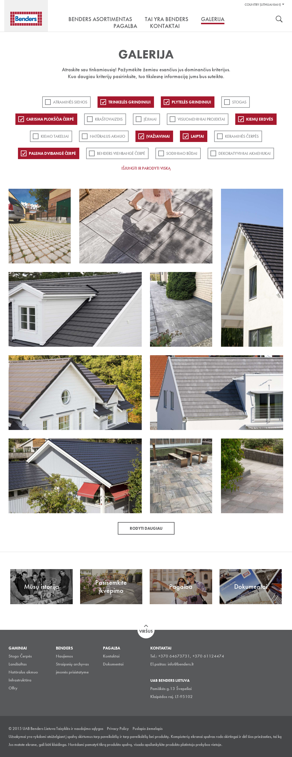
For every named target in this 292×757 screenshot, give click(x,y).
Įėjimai (150, 119)
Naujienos (64, 656)
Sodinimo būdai (181, 153)
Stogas (239, 102)
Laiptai (197, 136)
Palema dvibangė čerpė (52, 153)
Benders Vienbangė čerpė (121, 153)
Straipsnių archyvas (72, 664)
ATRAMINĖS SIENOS (70, 102)
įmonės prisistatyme (72, 672)
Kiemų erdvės (259, 119)
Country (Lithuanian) (263, 4)
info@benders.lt (181, 664)
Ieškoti (279, 19)
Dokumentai (113, 664)
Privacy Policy (118, 728)
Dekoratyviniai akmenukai (244, 153)
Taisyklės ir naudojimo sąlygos (79, 728)
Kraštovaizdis (109, 119)
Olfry (13, 688)
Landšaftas (18, 664)
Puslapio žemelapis (148, 728)
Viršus (146, 631)
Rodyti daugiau (146, 528)
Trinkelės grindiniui (129, 102)
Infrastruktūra (20, 680)
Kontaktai (111, 656)
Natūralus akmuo (107, 136)
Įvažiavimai (158, 136)
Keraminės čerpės (242, 136)
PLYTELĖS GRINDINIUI (191, 102)
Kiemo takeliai (55, 136)
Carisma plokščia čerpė (50, 119)
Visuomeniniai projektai (201, 119)
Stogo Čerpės (20, 656)
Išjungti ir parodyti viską (146, 168)
